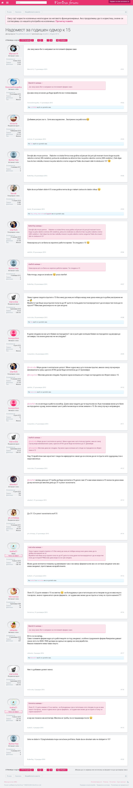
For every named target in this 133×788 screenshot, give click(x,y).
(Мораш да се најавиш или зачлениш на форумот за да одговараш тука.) (101, 770)
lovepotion (13, 344)
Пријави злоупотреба (87, 785)
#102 (122, 103)
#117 (122, 653)
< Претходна (25, 40)
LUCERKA (33, 107)
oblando (13, 636)
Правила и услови (103, 785)
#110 (122, 387)
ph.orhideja (13, 524)
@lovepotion (32, 375)
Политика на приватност (120, 785)
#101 (122, 69)
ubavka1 (13, 490)
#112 (122, 468)
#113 (122, 500)
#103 (122, 139)
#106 (122, 252)
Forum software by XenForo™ (22, 785)
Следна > (63, 40)
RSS (128, 782)
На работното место (23, 34)
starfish (13, 236)
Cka (31, 144)
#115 (122, 576)
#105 (122, 209)
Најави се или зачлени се (119, 1)
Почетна (112, 782)
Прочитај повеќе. (64, 21)
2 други (48, 214)
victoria (13, 129)
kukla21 (13, 557)
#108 (122, 317)
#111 (122, 424)
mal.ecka (41, 214)
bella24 (32, 580)
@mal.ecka (31, 367)
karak (13, 199)
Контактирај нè (96, 782)
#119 (122, 728)
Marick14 (13, 59)
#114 (122, 533)
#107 (122, 284)
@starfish (31, 404)
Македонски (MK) (10, 782)
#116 (122, 612)
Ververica (13, 602)
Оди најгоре (121, 782)
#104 (122, 176)
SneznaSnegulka (13, 93)
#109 (122, 354)
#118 (122, 690)
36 (57, 40)
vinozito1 (45, 34)
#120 (122, 759)
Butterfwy (13, 166)
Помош (105, 782)
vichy (35, 214)
